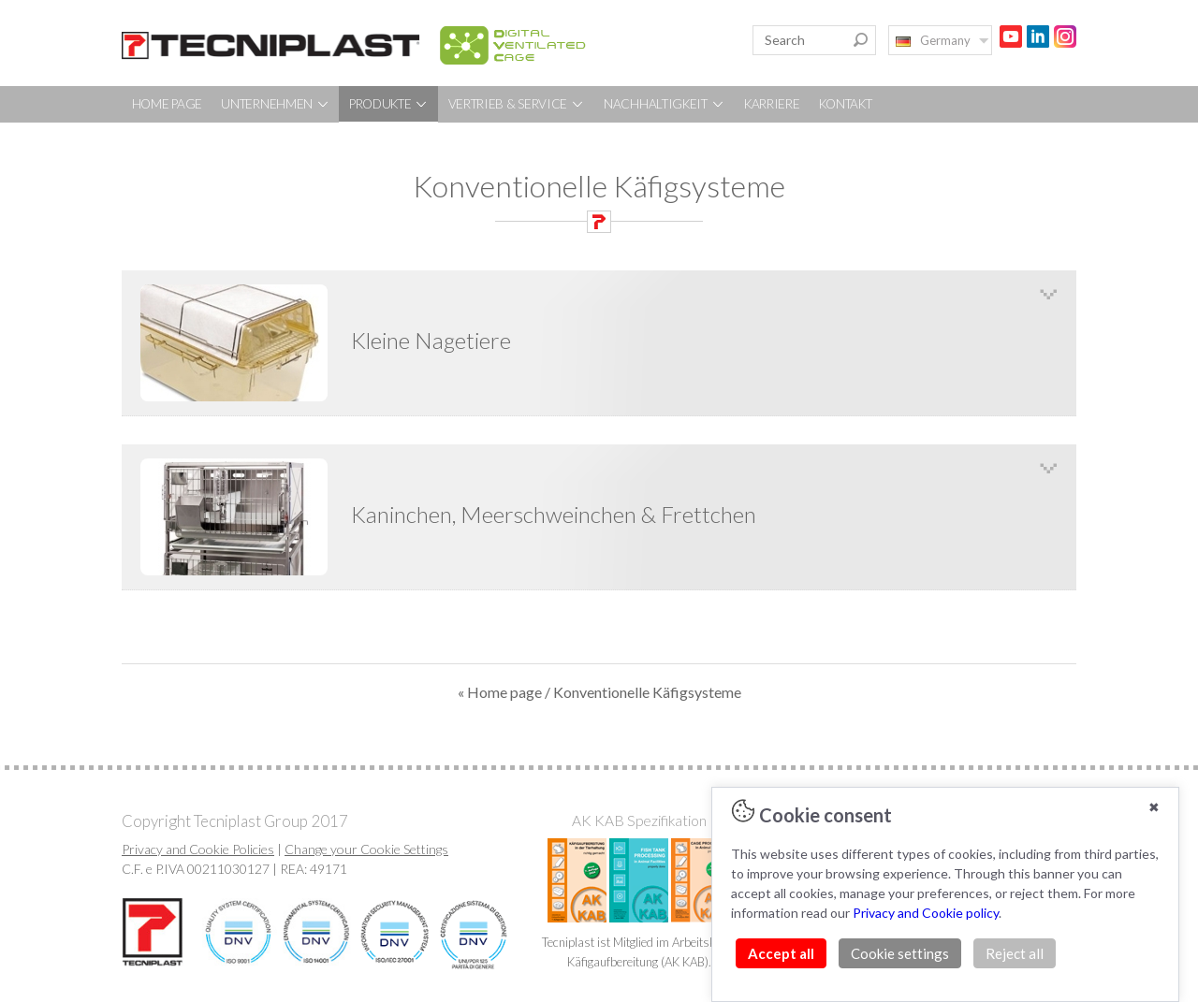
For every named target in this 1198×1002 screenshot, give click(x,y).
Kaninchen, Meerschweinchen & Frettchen (553, 514)
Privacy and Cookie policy (926, 913)
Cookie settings (900, 953)
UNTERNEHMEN (275, 103)
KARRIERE (772, 103)
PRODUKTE (389, 103)
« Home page (500, 692)
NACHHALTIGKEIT (664, 103)
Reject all (1015, 953)
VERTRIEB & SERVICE (516, 103)
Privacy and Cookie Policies (198, 849)
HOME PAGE (167, 103)
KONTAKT (845, 103)
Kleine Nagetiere (431, 340)
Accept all (781, 953)
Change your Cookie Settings (366, 849)
